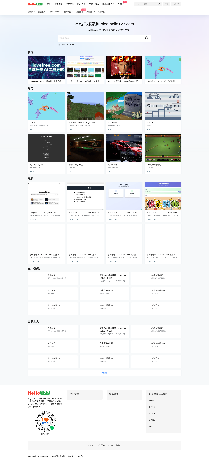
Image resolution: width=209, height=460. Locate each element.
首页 (49, 4)
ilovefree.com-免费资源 (97, 445)
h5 (68, 45)
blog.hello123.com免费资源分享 (53, 456)
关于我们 (152, 401)
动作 (70, 129)
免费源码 (42, 11)
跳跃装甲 (150, 122)
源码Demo (55, 11)
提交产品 (152, 426)
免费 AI (121, 3)
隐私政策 (152, 413)
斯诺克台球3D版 (76, 165)
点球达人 (155, 305)
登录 (166, 4)
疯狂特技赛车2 (114, 165)
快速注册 (176, 4)
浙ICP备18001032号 (75, 456)
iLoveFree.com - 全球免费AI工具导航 (45, 81)
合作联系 (152, 420)
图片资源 (68, 11)
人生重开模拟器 (36, 165)
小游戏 (31, 11)
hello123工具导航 (114, 445)
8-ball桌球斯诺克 (154, 165)
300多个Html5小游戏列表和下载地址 (162, 81)
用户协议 (152, 407)
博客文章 (70, 4)
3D (70, 171)
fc (70, 45)
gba (73, 45)
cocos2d (32, 171)
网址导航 (81, 4)
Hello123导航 (108, 4)
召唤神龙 (33, 122)
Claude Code (73, 219)
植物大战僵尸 (113, 122)
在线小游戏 (94, 4)
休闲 (31, 129)
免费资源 (58, 4)
